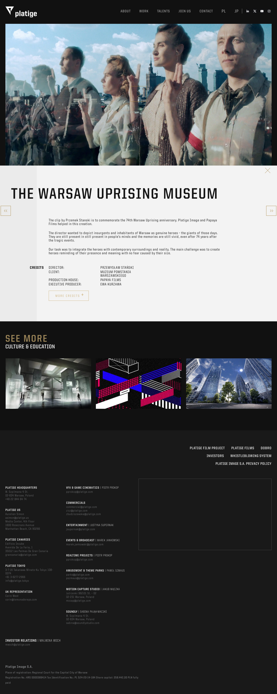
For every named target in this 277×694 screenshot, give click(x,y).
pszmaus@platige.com (79, 578)
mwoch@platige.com (17, 644)
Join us (185, 11)
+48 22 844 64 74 (16, 499)
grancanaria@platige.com (21, 554)
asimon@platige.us (17, 517)
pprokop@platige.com (79, 491)
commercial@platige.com (81, 507)
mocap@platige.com (78, 600)
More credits (69, 295)
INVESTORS (215, 456)
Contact (206, 11)
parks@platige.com (78, 574)
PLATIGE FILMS (242, 448)
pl (224, 11)
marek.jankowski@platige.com (85, 544)
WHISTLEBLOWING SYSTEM (251, 456)
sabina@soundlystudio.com (83, 623)
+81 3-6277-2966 (15, 577)
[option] (48, 383)
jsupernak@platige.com (80, 529)
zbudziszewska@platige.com (83, 514)
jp (237, 11)
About (126, 11)
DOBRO (266, 448)
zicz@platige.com (77, 510)
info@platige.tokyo (17, 580)
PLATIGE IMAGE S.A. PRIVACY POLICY (244, 464)
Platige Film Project (207, 448)
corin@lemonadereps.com (21, 599)
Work (143, 11)
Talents (163, 11)
